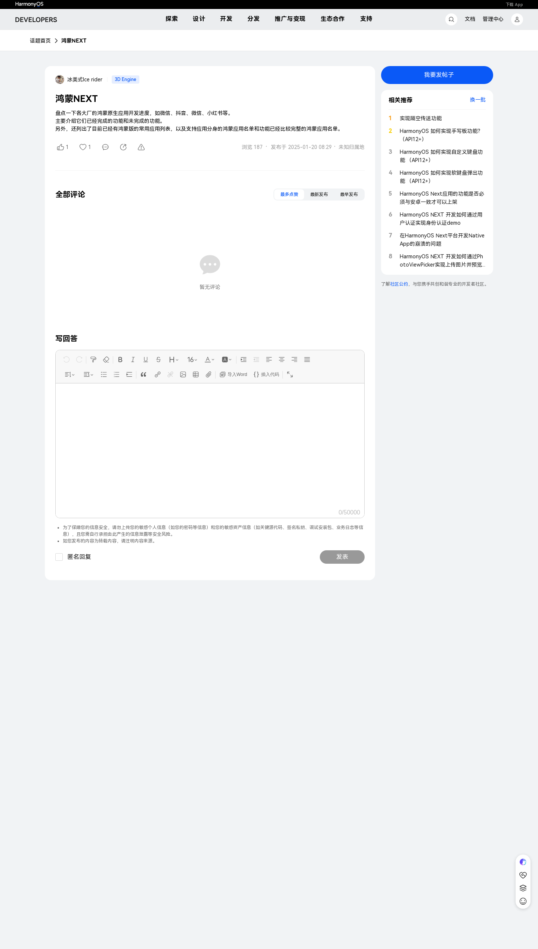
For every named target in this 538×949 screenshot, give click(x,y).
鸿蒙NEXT (74, 41)
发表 (342, 556)
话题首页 (40, 41)
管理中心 (493, 19)
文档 (470, 19)
